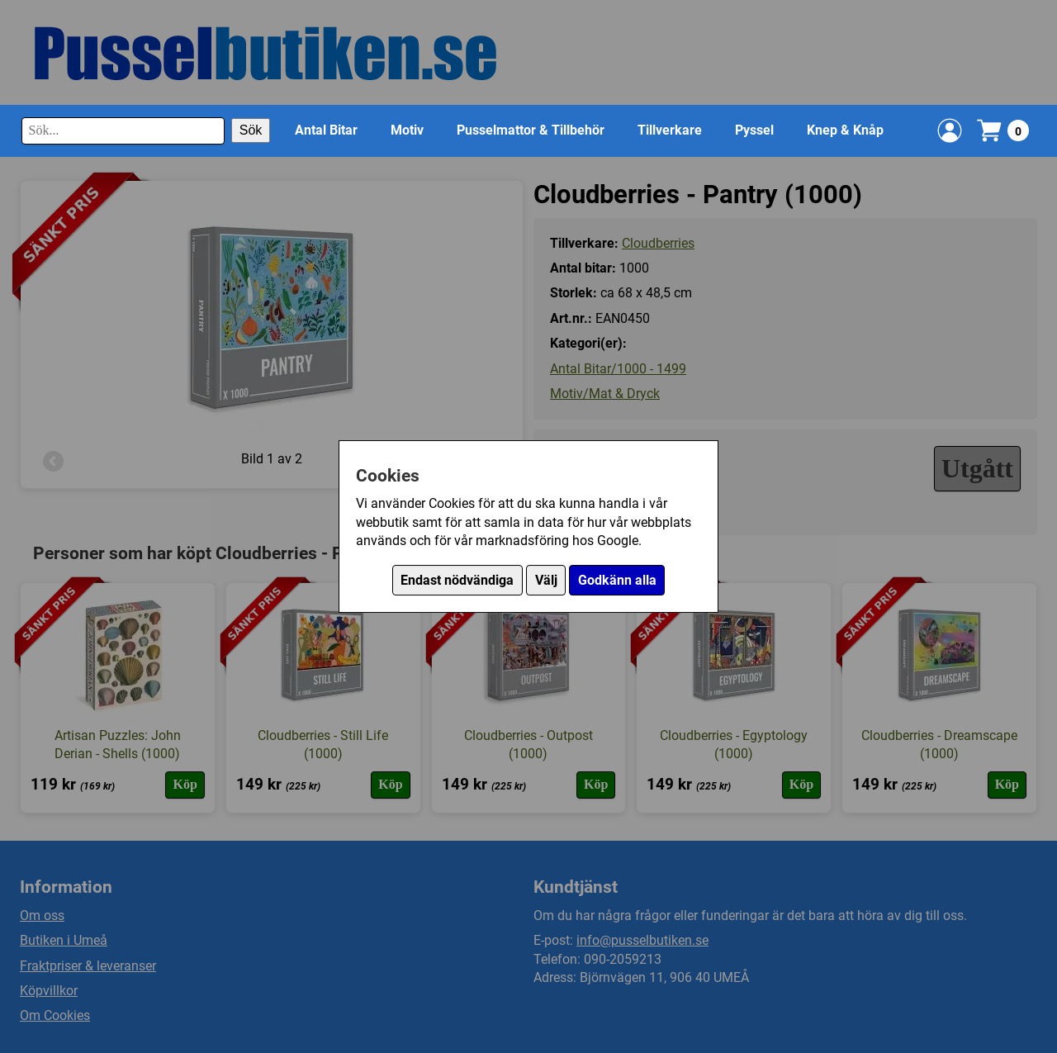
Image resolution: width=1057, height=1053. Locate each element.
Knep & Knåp (845, 130)
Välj (546, 580)
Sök (251, 130)
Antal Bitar (326, 130)
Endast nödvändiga (457, 580)
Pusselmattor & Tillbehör (530, 130)
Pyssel (754, 130)
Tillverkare (670, 130)
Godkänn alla (617, 580)
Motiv (407, 130)
